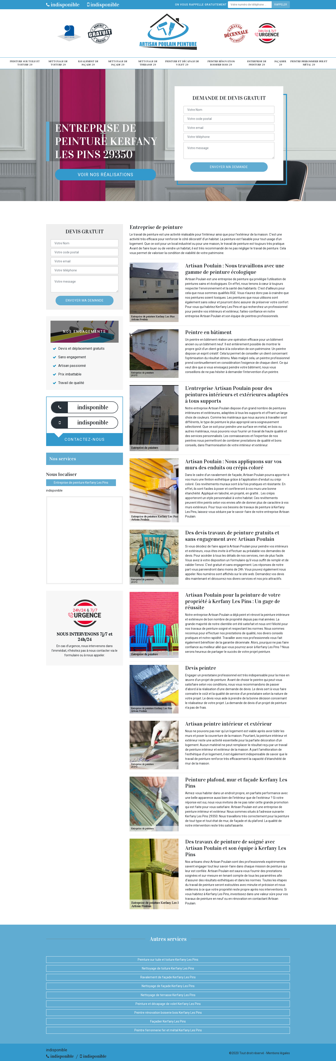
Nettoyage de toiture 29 (58, 63)
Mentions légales (278, 1053)
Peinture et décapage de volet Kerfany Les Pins (168, 1004)
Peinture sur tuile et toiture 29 (25, 63)
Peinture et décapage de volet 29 (182, 63)
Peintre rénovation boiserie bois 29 (221, 63)
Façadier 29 (280, 63)
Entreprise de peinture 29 (256, 63)
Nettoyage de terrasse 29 (147, 63)
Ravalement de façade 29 (88, 63)
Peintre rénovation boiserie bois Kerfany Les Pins (168, 1012)
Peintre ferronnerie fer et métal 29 (308, 63)
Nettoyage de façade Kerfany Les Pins (168, 986)
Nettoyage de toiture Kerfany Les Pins (168, 968)
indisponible (62, 4)
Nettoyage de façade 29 (117, 63)
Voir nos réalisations (105, 174)
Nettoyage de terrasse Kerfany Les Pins (168, 995)
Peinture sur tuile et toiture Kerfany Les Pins (168, 959)
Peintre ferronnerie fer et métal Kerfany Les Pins (168, 1030)
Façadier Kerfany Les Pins (168, 1021)
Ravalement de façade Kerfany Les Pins (168, 977)
